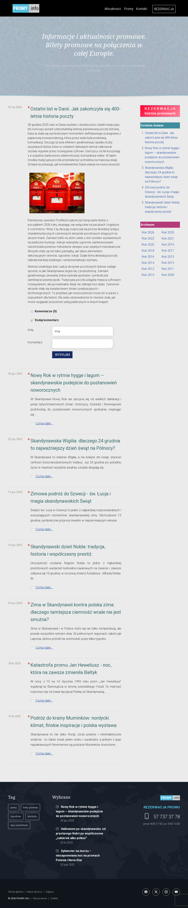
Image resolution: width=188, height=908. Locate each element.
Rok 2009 (168, 275)
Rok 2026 (148, 232)
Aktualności (112, 9)
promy (13, 807)
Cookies (54, 898)
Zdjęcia (49, 891)
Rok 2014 (148, 262)
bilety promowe (30, 807)
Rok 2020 (148, 244)
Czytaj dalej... (44, 423)
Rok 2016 (148, 256)
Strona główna (15, 891)
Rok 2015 (168, 256)
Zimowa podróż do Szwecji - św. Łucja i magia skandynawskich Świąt (162, 192)
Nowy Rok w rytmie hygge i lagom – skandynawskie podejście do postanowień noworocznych (79, 811)
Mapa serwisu (34, 891)
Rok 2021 (168, 238)
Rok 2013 (168, 262)
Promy (128, 9)
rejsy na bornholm (19, 825)
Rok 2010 (148, 275)
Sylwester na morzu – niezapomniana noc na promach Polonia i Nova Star (78, 855)
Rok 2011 (168, 269)
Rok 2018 (148, 250)
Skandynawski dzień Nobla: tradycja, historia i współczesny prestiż (162, 207)
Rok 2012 (148, 269)
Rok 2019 (168, 244)
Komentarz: (35, 342)
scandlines (15, 816)
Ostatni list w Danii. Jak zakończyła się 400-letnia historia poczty (161, 137)
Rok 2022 (148, 238)
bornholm (32, 816)
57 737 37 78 (166, 816)
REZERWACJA (164, 9)
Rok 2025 (168, 232)
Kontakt (141, 9)
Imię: (31, 330)
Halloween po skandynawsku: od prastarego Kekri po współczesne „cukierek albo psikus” (81, 833)
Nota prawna (40, 898)
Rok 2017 (168, 250)
